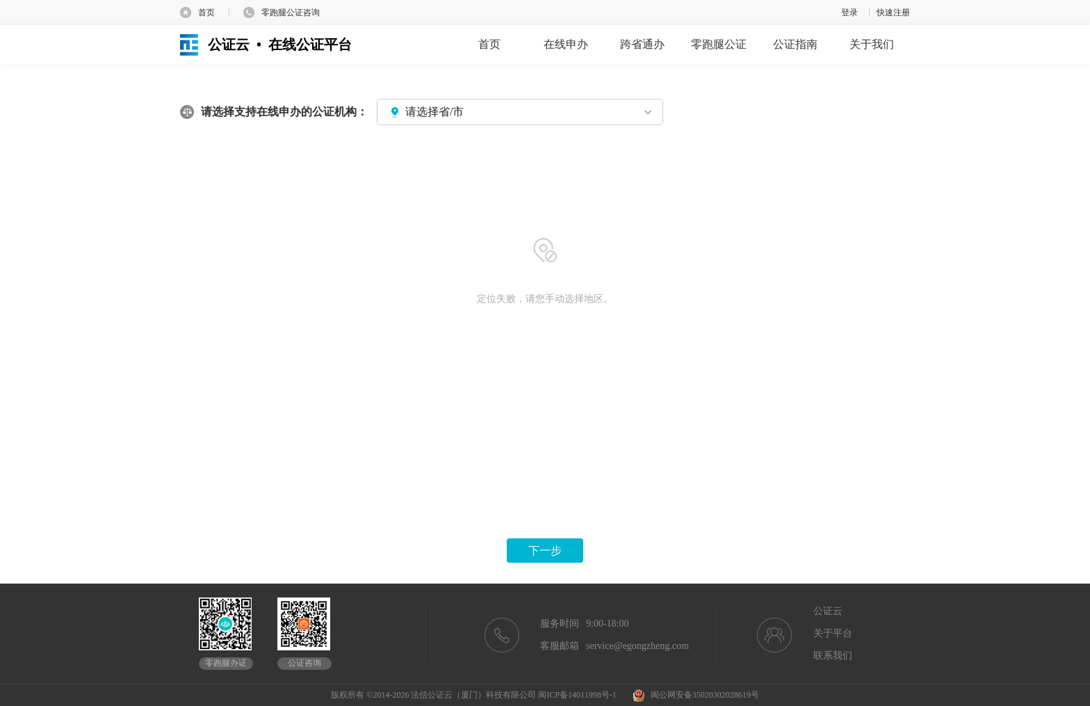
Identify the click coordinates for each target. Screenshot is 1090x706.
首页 (206, 12)
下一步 (545, 550)
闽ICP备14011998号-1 (577, 695)
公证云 (828, 611)
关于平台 (832, 633)
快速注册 (893, 12)
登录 (849, 12)
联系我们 (832, 655)
